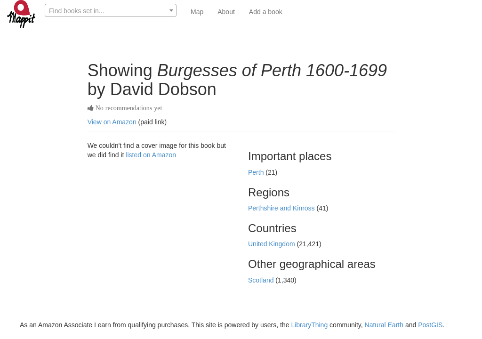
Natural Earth (384, 325)
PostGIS (430, 325)
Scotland (261, 280)
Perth (256, 172)
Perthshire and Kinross (282, 208)
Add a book (265, 12)
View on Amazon (112, 122)
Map (197, 12)
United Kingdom (272, 244)
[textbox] (110, 10)
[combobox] (111, 10)
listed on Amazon (151, 155)
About (226, 12)
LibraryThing (309, 325)
